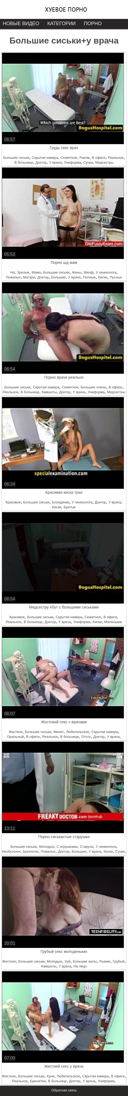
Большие (58, 277)
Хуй (67, 961)
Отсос (86, 737)
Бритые (70, 507)
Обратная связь (64, 1090)
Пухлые (116, 277)
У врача (55, 162)
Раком (85, 158)
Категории (61, 23)
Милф (88, 272)
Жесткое (15, 732)
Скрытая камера (45, 158)
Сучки (88, 162)
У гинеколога (106, 272)
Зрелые (23, 272)
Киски (102, 277)
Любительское (77, 732)
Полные (89, 277)
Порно (93, 23)
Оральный (15, 737)
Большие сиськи (16, 158)
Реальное (116, 158)
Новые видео (21, 23)
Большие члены (93, 387)
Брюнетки (30, 851)
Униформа (72, 162)
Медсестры (104, 162)
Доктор (41, 162)
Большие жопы (85, 961)
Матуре (29, 277)
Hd (12, 272)
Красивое (13, 502)
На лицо (80, 966)
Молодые (46, 847)
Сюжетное (69, 158)
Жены (76, 272)
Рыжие (104, 961)
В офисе (98, 158)
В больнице (23, 162)
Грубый (118, 961)
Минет (59, 732)
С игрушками (67, 847)
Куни (50, 1076)
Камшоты (49, 392)
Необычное (11, 851)
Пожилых (13, 277)
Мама (36, 272)
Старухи (86, 847)
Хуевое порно (66, 9)
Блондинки (60, 502)
